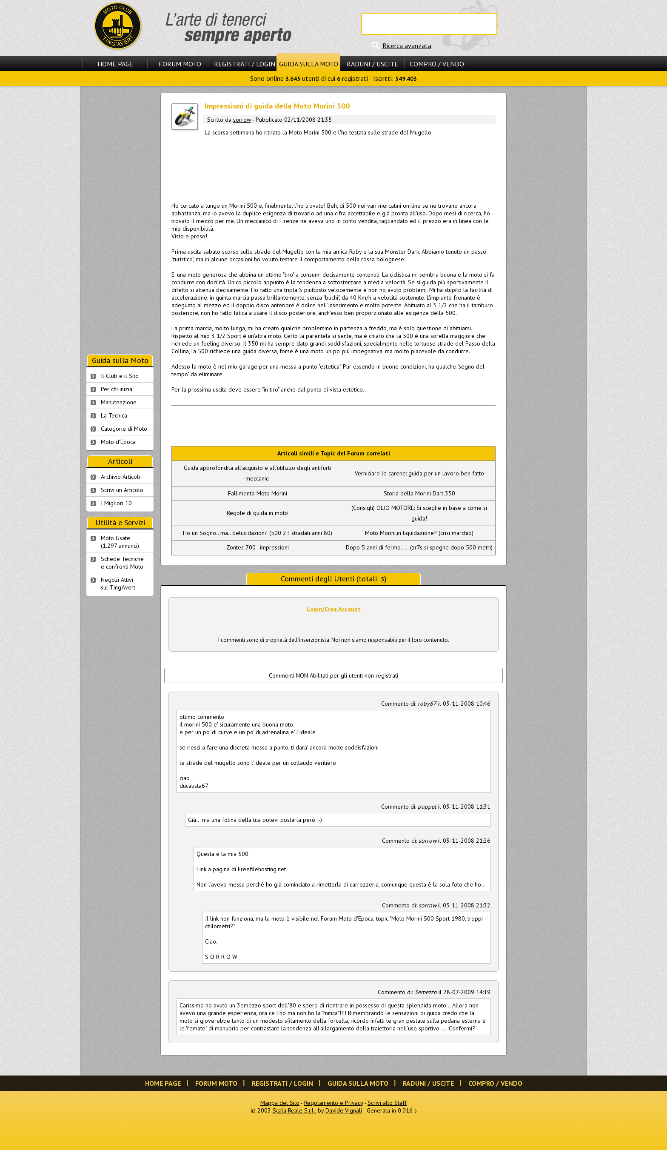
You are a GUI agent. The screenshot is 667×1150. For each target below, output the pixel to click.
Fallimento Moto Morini (257, 493)
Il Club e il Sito (120, 376)
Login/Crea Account (334, 609)
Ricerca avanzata (406, 45)
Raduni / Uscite (372, 64)
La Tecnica (114, 415)
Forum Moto (180, 64)
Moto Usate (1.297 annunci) (120, 541)
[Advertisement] (333, 167)
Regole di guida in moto (257, 513)
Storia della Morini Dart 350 (419, 493)
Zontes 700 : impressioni (257, 547)
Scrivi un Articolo (122, 490)
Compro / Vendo (437, 64)
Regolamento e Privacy (333, 1103)
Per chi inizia (116, 389)
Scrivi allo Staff (387, 1103)
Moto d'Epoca (118, 442)
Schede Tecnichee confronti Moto (122, 562)
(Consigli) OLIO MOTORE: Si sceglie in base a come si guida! (419, 513)
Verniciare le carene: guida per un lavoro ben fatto (419, 473)
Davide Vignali (343, 1110)
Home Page (115, 64)
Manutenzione (119, 402)
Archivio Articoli (120, 477)
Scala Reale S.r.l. (294, 1110)
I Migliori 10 (116, 503)
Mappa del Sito (279, 1103)
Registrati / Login (244, 64)
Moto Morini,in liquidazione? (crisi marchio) (419, 533)
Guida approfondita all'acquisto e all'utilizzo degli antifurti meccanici (257, 473)
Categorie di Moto (124, 428)
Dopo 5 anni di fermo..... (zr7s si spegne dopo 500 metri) (419, 547)
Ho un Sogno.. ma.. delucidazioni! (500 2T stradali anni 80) (257, 533)
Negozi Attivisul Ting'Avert (118, 583)
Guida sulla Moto (308, 64)
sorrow (242, 119)
